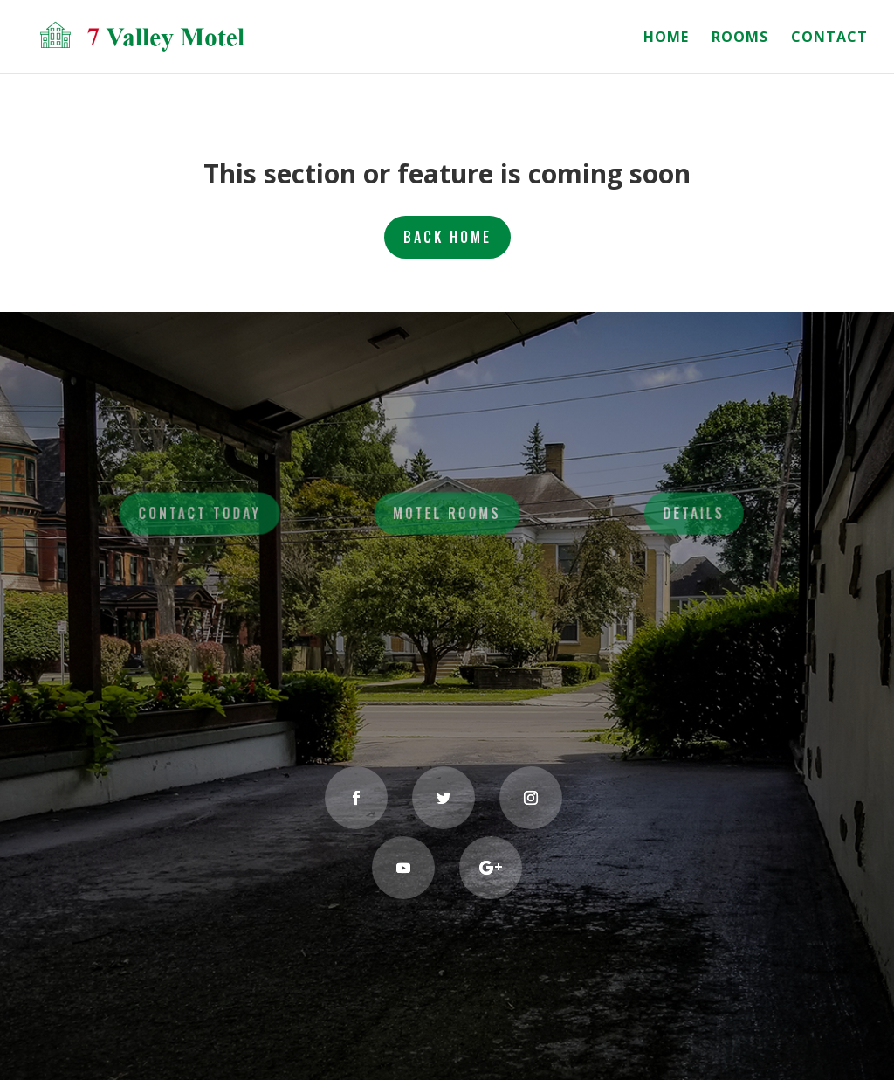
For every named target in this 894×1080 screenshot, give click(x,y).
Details (689, 513)
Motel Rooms (446, 513)
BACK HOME (447, 236)
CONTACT (829, 38)
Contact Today (205, 513)
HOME (666, 38)
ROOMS (740, 38)
